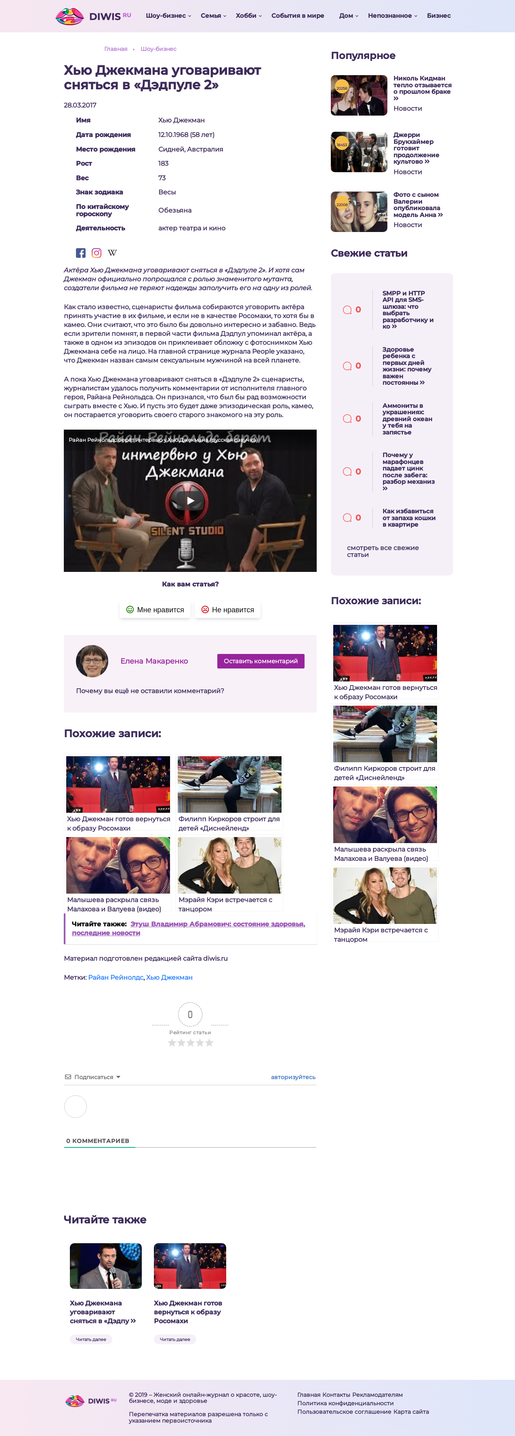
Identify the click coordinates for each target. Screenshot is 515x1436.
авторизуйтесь (292, 1077)
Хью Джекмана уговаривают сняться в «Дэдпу (103, 1312)
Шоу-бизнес (166, 15)
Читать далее (91, 1339)
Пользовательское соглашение (344, 1411)
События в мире (297, 15)
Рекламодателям (377, 1394)
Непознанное (390, 15)
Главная (308, 1394)
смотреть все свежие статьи (383, 551)
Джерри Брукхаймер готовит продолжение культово (416, 148)
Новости (407, 108)
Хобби (246, 15)
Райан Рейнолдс (115, 977)
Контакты (336, 1394)
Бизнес (439, 15)
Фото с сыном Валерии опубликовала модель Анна (418, 205)
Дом (346, 15)
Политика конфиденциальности (345, 1403)
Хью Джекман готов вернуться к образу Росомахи (188, 1312)
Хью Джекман (169, 977)
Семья (211, 15)
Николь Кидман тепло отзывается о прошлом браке (422, 88)
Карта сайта (411, 1411)
